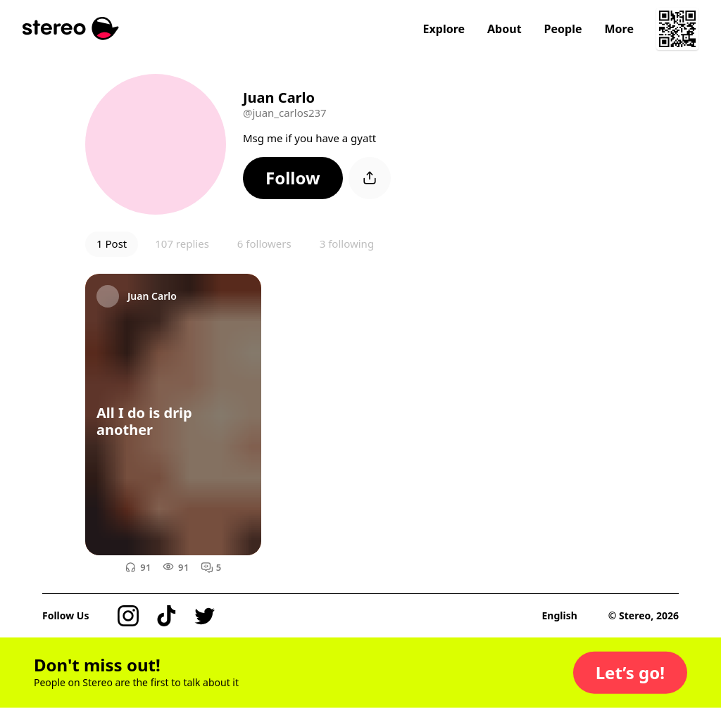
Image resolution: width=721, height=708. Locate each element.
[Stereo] (71, 28)
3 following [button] (347, 243)
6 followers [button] (264, 243)
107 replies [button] (182, 243)
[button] (293, 178)
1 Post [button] (111, 243)
